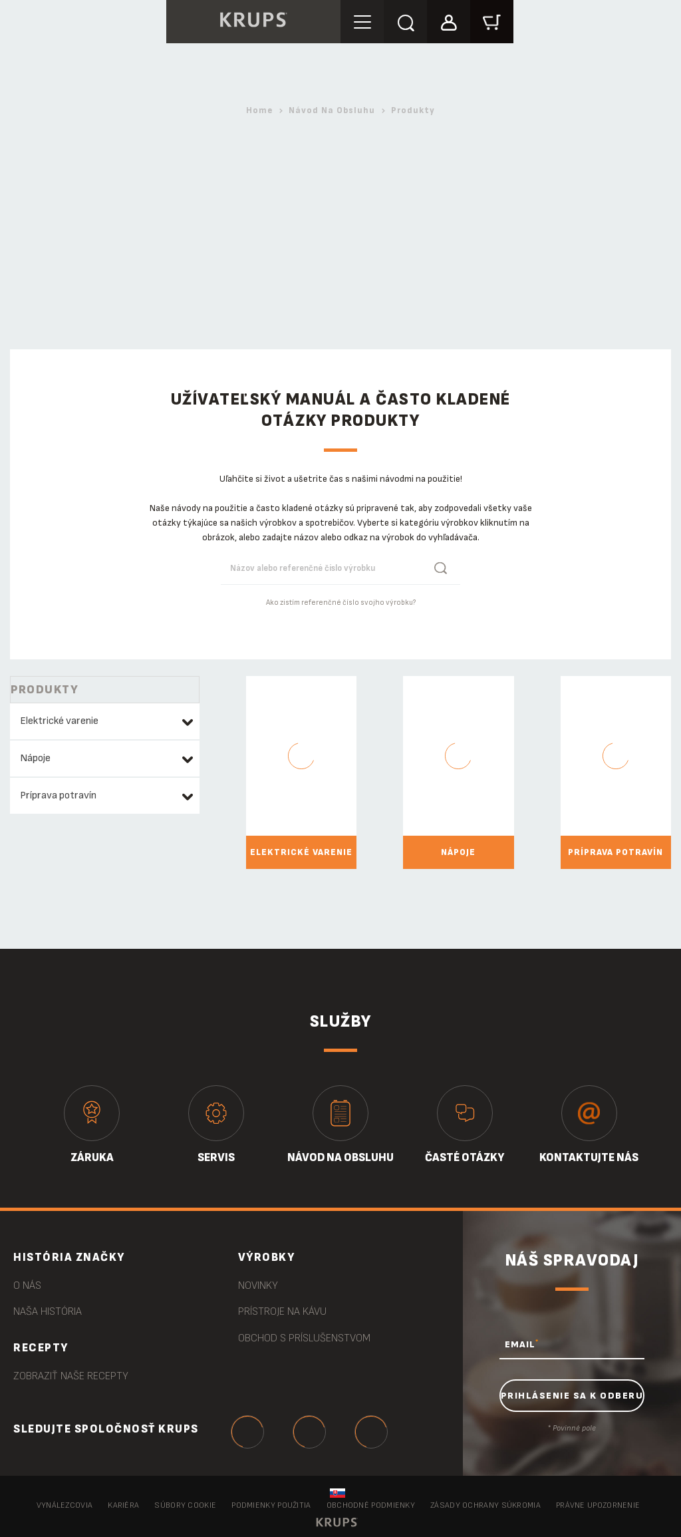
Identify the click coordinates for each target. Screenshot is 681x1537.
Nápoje (35, 758)
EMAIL (522, 1344)
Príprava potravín (58, 795)
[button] (448, 21)
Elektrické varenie (59, 721)
